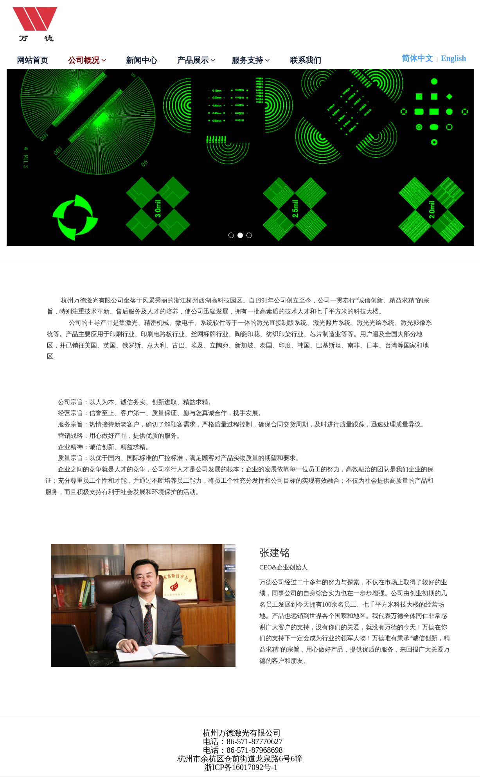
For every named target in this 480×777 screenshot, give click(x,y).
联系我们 (305, 60)
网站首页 (32, 60)
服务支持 (251, 60)
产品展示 (196, 60)
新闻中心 (141, 60)
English (453, 58)
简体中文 (417, 58)
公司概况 (87, 60)
